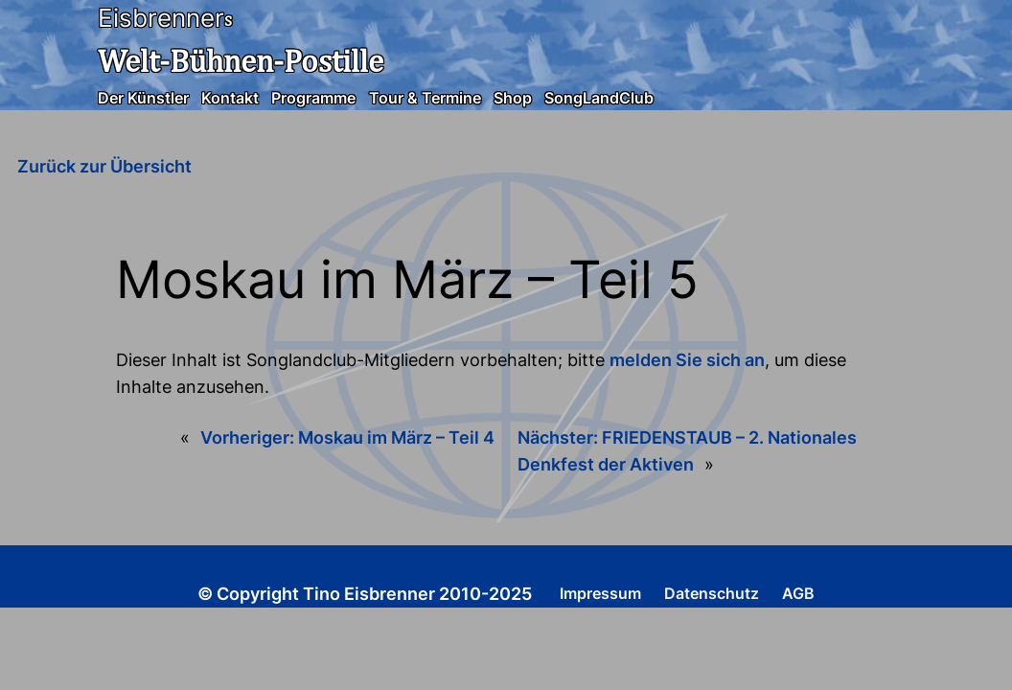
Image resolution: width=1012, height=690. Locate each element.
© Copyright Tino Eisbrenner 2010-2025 (364, 594)
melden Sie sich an (687, 360)
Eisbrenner (161, 17)
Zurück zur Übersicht (104, 166)
